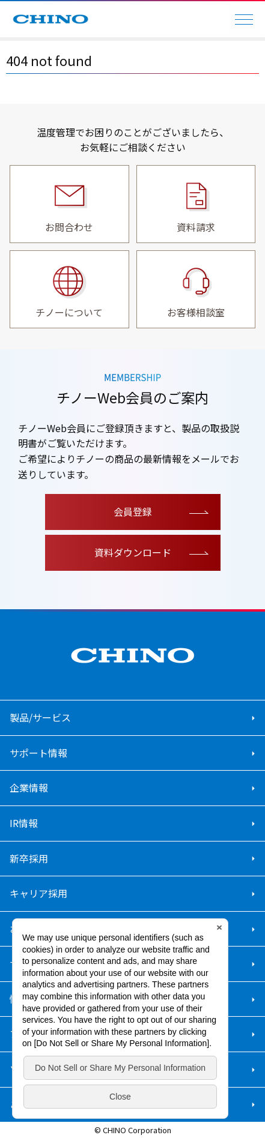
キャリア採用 (38, 893)
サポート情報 (38, 752)
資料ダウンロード (132, 552)
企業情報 (29, 787)
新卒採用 (29, 858)
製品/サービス (40, 717)
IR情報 (24, 823)
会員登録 (133, 511)
